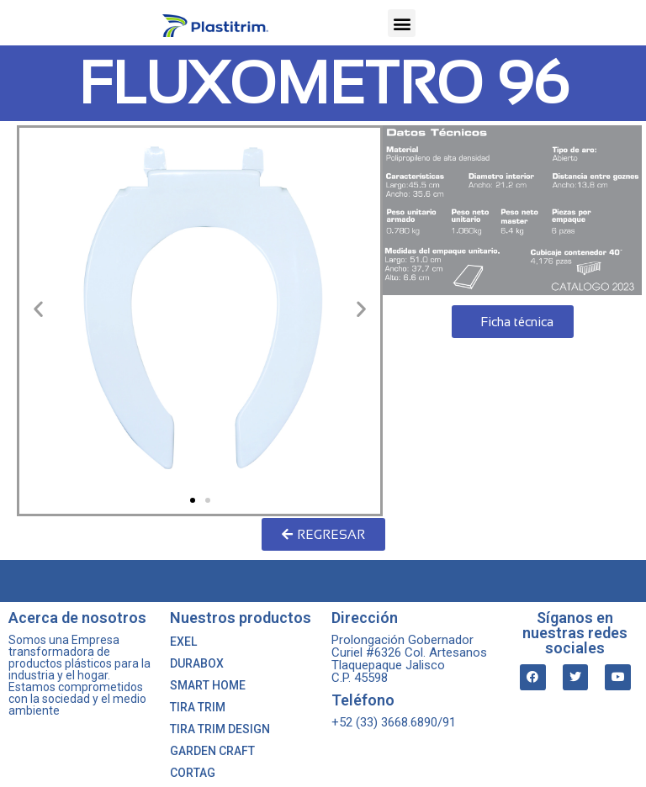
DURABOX (197, 663)
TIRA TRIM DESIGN (220, 729)
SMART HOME (208, 685)
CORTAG (192, 772)
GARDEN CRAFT (212, 751)
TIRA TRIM (197, 707)
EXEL (183, 641)
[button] (402, 23)
